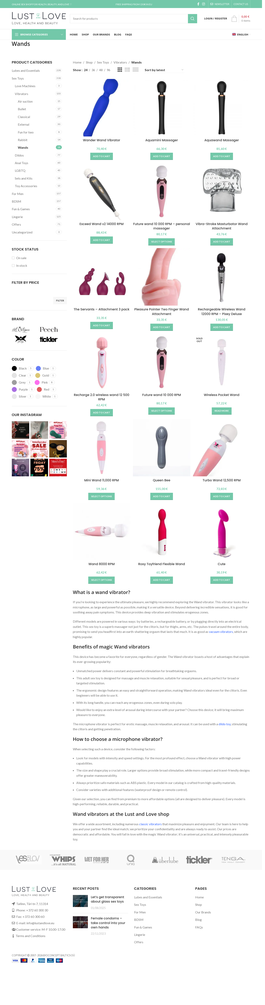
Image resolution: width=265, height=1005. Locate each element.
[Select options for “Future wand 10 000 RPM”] (161, 412)
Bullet (22, 109)
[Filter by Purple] (20, 389)
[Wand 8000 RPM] (100, 536)
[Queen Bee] (161, 451)
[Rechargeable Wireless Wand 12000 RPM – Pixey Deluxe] (222, 278)
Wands (23, 147)
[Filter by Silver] (19, 396)
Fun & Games (21, 209)
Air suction (25, 101)
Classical (24, 117)
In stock (21, 265)
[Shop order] (164, 70)
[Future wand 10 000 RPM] (161, 364)
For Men (17, 194)
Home (77, 62)
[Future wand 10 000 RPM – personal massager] (161, 191)
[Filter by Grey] (19, 382)
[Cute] (222, 536)
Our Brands (203, 915)
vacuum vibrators (221, 635)
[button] (100, 154)
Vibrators (21, 94)
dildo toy (225, 727)
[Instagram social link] (203, 4)
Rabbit (22, 140)
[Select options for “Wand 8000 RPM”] (100, 583)
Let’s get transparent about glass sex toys (107, 902)
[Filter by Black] (19, 368)
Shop (89, 62)
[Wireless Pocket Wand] (222, 364)
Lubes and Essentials (26, 70)
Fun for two (26, 132)
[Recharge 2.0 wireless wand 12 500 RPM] (100, 364)
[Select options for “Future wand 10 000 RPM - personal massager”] (161, 240)
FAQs (199, 930)
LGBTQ (20, 170)
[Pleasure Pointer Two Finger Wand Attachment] (161, 278)
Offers (16, 224)
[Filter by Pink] (41, 382)
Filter (60, 300)
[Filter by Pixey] (25, 339)
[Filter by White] (43, 396)
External (23, 124)
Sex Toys (18, 78)
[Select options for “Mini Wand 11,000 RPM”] (100, 498)
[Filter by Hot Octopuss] (25, 329)
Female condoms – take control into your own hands (108, 926)
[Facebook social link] (198, 4)
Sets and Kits (23, 178)
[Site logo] (39, 18)
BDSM (16, 201)
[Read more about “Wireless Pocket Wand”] (223, 412)
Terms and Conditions (30, 939)
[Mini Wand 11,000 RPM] (100, 451)
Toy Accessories (26, 186)
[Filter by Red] (43, 389)
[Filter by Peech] (53, 329)
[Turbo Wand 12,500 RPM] (222, 451)
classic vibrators (150, 827)
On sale (21, 258)
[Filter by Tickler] (53, 339)
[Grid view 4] (127, 70)
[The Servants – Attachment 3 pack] (100, 278)
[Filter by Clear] (19, 375)
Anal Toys (21, 163)
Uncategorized (22, 232)
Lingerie (17, 217)
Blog (198, 923)
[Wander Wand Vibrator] (100, 106)
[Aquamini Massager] (161, 106)
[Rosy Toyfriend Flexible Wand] (161, 536)
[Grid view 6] (135, 70)
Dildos (19, 155)
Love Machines (25, 86)
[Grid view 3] (120, 70)
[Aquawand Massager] (222, 106)
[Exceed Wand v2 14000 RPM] (100, 191)
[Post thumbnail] (80, 905)
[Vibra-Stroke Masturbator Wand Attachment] (222, 191)
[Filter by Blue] (42, 368)
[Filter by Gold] (42, 375)
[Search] (133, 18)
